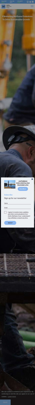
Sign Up (10, 223)
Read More (23, 189)
